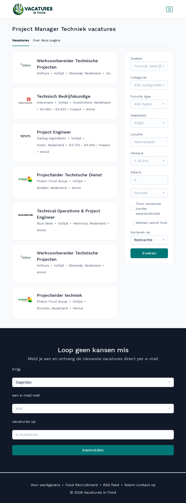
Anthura (43, 73)
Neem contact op (140, 485)
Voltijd (59, 73)
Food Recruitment (81, 485)
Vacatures (20, 40)
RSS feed (111, 485)
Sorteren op (140, 232)
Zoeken (149, 253)
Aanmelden (93, 450)
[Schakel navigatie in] (169, 9)
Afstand (136, 153)
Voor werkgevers (45, 485)
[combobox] (149, 85)
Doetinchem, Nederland (91, 102)
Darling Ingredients (51, 138)
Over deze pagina (46, 40)
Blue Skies (45, 223)
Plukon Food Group (52, 181)
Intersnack (45, 102)
